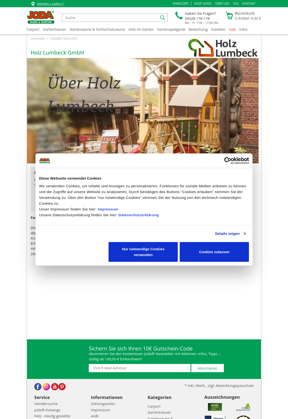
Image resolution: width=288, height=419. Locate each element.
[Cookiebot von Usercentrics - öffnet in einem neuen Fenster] (228, 160)
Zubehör (218, 29)
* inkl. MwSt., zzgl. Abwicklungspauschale (219, 385)
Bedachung (198, 29)
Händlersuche (46, 403)
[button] (180, 3)
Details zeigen (227, 233)
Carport (33, 29)
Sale (232, 29)
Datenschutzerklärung (138, 215)
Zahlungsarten (103, 403)
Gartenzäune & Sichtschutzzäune (97, 29)
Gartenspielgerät (171, 29)
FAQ (236, 3)
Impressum (108, 209)
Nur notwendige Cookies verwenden (143, 252)
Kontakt (248, 3)
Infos (243, 29)
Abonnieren (208, 368)
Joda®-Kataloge (47, 409)
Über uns (222, 3)
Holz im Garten (141, 29)
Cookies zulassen (214, 252)
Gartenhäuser (54, 29)
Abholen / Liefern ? (47, 4)
